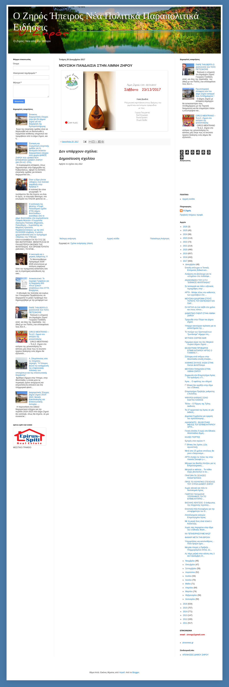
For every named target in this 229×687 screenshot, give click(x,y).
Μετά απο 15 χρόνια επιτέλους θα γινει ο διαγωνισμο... (199, 452)
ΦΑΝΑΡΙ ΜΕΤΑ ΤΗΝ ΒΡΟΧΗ (197, 537)
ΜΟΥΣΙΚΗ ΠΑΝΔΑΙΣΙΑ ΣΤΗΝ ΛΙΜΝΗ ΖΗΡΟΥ (197, 370)
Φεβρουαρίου (191, 595)
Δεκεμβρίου (190, 264)
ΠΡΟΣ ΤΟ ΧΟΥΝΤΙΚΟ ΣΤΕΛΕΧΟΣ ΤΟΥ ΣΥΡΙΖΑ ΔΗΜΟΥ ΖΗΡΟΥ (200, 483)
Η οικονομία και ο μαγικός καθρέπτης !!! (38, 255)
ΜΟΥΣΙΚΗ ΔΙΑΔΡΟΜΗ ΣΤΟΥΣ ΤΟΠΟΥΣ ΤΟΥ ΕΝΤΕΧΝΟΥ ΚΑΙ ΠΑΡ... (200, 301)
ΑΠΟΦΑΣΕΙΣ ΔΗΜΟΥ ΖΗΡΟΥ (195, 655)
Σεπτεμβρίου (191, 568)
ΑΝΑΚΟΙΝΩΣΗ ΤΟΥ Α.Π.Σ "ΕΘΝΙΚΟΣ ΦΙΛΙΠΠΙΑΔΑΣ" (198, 281)
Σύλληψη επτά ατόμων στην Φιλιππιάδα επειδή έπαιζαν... (198, 357)
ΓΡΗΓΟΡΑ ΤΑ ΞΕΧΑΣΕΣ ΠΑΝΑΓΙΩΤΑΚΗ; (195, 476)
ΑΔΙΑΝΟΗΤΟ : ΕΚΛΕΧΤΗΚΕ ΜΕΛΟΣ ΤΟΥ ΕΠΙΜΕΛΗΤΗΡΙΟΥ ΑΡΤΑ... (200, 424)
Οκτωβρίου (190, 564)
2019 (185, 253)
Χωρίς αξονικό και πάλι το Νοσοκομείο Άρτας (196, 489)
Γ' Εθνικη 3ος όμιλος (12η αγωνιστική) (196, 445)
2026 (185, 227)
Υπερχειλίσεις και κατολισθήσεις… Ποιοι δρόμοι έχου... (199, 542)
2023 (185, 238)
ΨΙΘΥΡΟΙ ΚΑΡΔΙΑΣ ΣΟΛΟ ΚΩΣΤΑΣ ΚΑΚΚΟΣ (196, 399)
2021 (185, 246)
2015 (185, 608)
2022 (185, 242)
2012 (185, 619)
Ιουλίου (188, 576)
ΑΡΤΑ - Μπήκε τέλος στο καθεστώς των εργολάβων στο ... (200, 293)
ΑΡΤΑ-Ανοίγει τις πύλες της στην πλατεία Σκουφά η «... (199, 458)
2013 (185, 615)
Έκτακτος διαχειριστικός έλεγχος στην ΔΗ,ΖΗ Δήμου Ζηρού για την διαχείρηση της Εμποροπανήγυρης (38, 120)
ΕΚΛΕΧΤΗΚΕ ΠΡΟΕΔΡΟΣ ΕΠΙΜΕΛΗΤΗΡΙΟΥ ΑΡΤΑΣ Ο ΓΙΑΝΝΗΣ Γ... (198, 350)
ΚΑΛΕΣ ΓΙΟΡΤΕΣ (192, 437)
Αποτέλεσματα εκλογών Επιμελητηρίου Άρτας (195, 516)
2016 (185, 604)
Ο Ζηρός (187, 210)
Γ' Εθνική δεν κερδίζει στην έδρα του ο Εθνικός (199, 386)
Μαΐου (188, 584)
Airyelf (121, 672)
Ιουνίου (188, 580)
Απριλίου (189, 588)
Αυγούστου (190, 572)
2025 (185, 230)
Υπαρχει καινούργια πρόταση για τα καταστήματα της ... (200, 327)
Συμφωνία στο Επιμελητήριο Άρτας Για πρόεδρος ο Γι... (200, 376)
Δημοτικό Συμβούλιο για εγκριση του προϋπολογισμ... (199, 417)
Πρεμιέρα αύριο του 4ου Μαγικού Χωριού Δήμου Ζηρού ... (199, 343)
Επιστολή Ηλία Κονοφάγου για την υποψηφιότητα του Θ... (200, 510)
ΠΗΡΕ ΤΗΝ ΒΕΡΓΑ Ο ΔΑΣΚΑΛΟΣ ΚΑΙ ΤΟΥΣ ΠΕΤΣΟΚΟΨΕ (39, 310)
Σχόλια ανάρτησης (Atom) (81, 243)
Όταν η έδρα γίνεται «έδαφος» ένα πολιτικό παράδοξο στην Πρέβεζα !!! (39, 183)
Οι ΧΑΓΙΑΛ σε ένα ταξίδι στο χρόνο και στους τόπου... (200, 308)
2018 (185, 257)
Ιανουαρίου (190, 599)
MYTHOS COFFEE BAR (195, 338)
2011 (185, 623)
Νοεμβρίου (190, 561)
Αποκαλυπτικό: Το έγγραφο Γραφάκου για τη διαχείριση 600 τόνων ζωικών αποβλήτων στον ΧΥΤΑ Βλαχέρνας (39, 284)
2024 (185, 234)
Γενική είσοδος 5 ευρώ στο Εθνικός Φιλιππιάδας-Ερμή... (200, 432)
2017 (185, 261)
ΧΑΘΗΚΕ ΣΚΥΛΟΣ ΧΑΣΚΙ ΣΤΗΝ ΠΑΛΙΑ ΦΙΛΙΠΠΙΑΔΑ (199, 364)
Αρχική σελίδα (113, 238)
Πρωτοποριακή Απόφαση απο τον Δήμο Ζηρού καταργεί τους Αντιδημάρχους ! (205, 92)
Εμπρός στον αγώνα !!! (195, 441)
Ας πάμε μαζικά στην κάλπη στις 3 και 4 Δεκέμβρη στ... (199, 554)
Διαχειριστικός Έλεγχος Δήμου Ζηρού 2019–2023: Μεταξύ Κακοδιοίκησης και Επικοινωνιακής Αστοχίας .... (39, 398)
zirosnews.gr (187, 643)
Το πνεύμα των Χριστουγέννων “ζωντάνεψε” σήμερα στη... (198, 333)
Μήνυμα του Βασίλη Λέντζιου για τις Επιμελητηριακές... (200, 464)
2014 (185, 611)
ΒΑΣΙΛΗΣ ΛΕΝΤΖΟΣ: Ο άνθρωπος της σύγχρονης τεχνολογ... (200, 504)
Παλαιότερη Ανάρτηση (159, 238)
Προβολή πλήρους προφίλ (191, 215)
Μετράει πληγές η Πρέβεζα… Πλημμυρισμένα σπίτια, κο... (198, 548)
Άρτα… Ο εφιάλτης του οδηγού (198, 381)
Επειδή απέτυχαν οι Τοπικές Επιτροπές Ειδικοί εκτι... (197, 269)
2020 (185, 249)
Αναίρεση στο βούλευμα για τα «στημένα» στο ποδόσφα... (198, 275)
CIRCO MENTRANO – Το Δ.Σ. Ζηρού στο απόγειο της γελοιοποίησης (39, 335)
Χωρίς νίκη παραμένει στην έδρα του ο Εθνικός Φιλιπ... (199, 528)
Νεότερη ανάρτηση (68, 238)
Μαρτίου (189, 591)
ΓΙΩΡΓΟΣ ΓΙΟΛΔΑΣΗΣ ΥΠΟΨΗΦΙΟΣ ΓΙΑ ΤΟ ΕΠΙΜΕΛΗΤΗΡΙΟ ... (195, 496)
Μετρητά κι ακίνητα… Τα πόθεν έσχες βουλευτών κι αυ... (198, 470)
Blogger (135, 672)
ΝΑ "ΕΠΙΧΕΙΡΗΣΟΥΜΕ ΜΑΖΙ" (198, 534)
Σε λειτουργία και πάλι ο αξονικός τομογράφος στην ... (199, 287)
